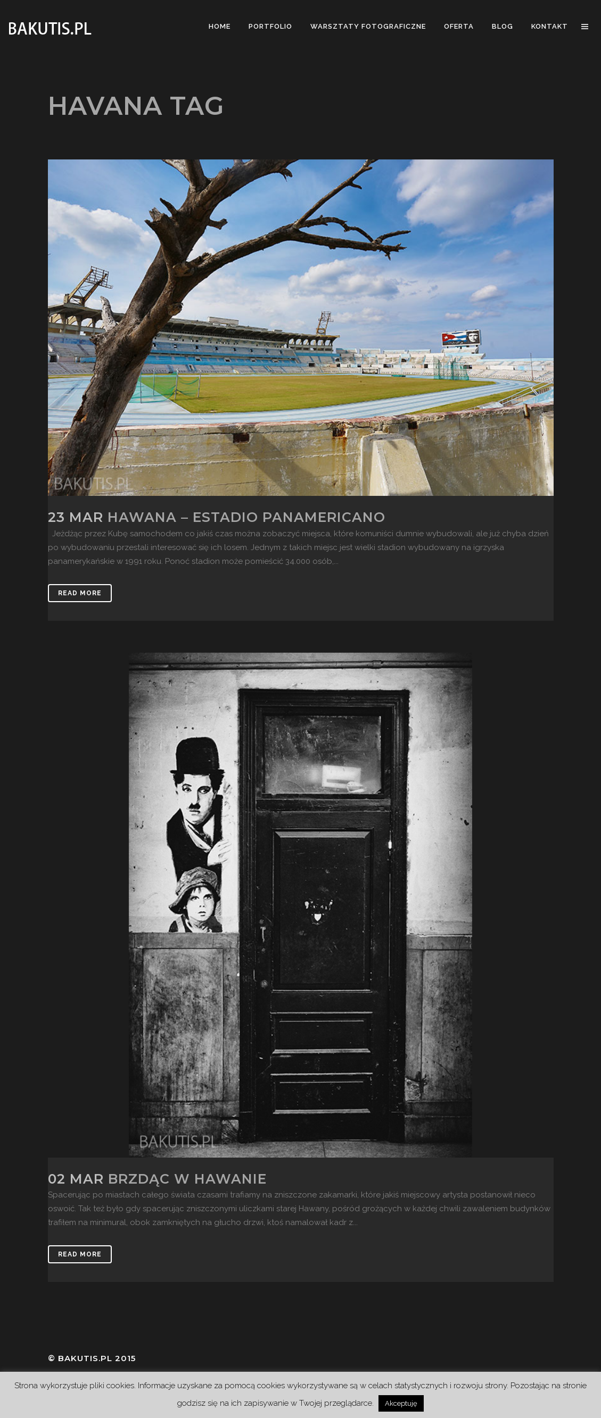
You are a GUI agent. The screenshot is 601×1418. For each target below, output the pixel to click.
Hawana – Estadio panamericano (246, 517)
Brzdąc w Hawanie (187, 1179)
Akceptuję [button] (401, 1403)
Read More (80, 593)
